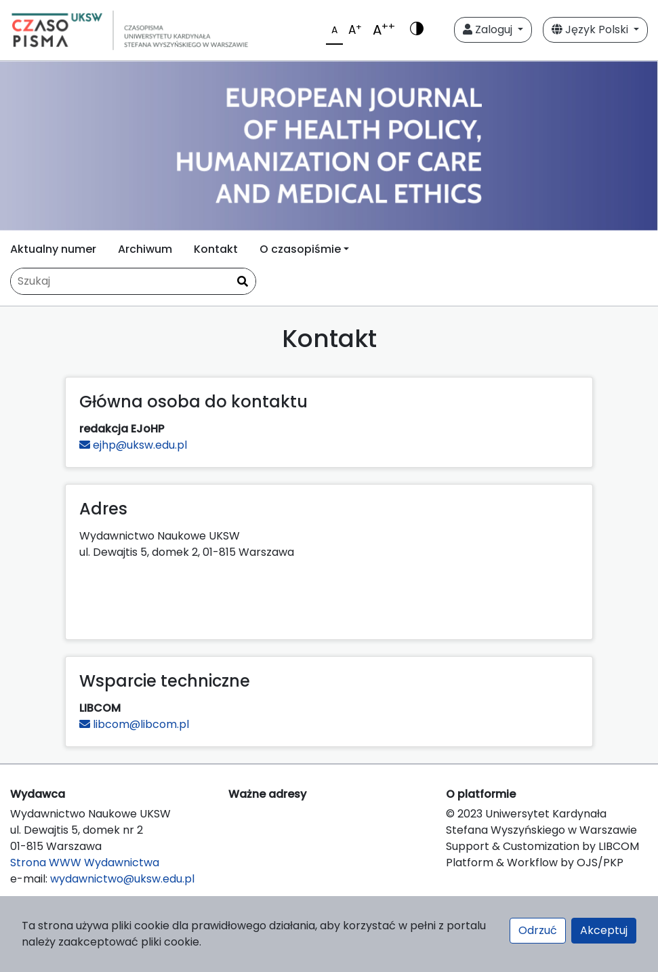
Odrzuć (537, 930)
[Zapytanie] (133, 281)
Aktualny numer (53, 249)
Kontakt (216, 249)
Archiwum (145, 249)
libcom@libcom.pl (134, 724)
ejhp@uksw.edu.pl (133, 445)
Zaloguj (489, 29)
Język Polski (591, 29)
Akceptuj (604, 930)
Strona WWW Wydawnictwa (84, 862)
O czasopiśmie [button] (300, 249)
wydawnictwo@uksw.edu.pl (122, 879)
